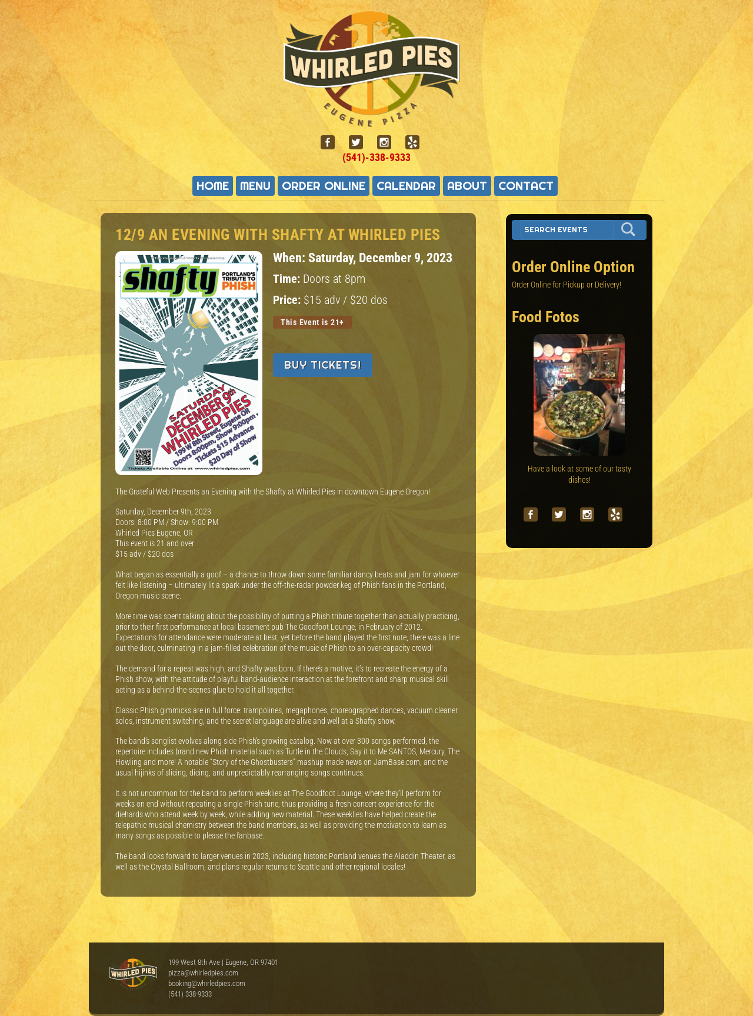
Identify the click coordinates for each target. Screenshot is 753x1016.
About (467, 185)
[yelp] (417, 142)
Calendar (406, 185)
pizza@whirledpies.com (203, 972)
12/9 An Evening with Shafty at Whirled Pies (278, 234)
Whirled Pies (133, 974)
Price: (288, 300)
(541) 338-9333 (190, 994)
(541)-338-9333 (376, 157)
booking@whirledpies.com (206, 983)
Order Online (323, 185)
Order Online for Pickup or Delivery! (566, 284)
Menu (255, 185)
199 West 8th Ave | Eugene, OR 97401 (223, 962)
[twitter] (360, 142)
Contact (526, 185)
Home (212, 185)
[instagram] (389, 142)
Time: (288, 279)
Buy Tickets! (322, 365)
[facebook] (332, 142)
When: (290, 257)
